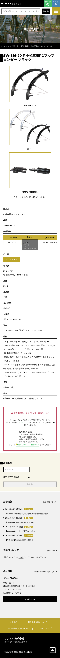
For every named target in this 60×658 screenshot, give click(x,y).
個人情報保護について (37, 622)
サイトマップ (46, 628)
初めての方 (48, 3)
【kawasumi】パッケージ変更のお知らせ (20, 531)
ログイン (56, 3)
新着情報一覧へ (50, 502)
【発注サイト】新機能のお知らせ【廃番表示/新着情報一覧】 (27, 513)
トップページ (5, 46)
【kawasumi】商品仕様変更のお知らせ (20, 522)
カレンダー (52, 550)
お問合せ (30, 599)
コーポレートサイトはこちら (45, 571)
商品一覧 (15, 46)
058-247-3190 (14, 589)
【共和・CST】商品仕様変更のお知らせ (19, 540)
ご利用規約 (12, 622)
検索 (46, 11)
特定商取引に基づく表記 (19, 628)
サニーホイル (11, 259)
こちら (21, 557)
